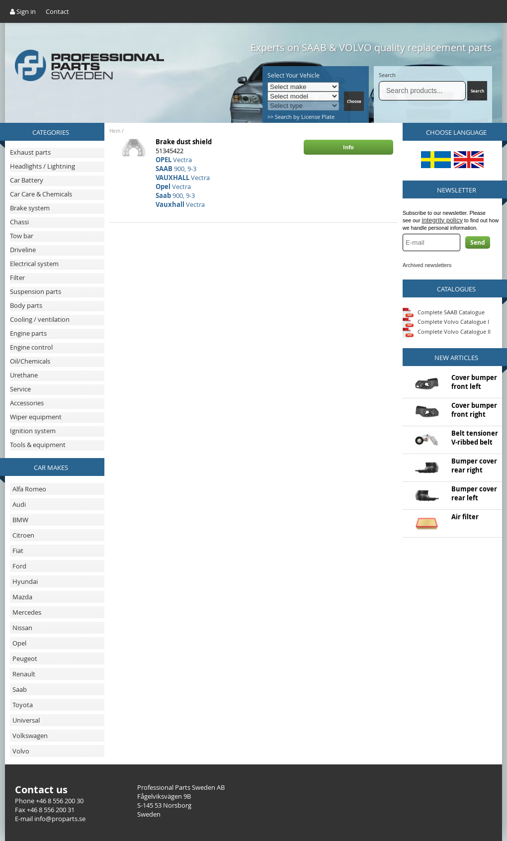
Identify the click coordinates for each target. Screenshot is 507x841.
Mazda (22, 596)
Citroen (23, 535)
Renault (23, 673)
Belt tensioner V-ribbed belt (474, 438)
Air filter (465, 516)
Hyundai (25, 581)
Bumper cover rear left (474, 493)
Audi (19, 504)
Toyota (22, 704)
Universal (26, 720)
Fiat (17, 550)
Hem (114, 131)
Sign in (23, 11)
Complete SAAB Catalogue (451, 311)
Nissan (22, 627)
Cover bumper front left (474, 382)
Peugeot (24, 658)
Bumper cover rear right (474, 465)
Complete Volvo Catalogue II (447, 331)
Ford (19, 565)
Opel (19, 643)
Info (348, 147)
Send (477, 242)
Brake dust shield (184, 141)
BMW (20, 519)
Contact (57, 11)
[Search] (422, 90)
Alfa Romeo (29, 488)
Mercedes (26, 612)
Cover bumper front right (474, 410)
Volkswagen (30, 735)
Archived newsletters (427, 265)
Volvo (20, 751)
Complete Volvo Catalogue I (446, 321)
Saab (19, 689)
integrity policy (442, 220)
